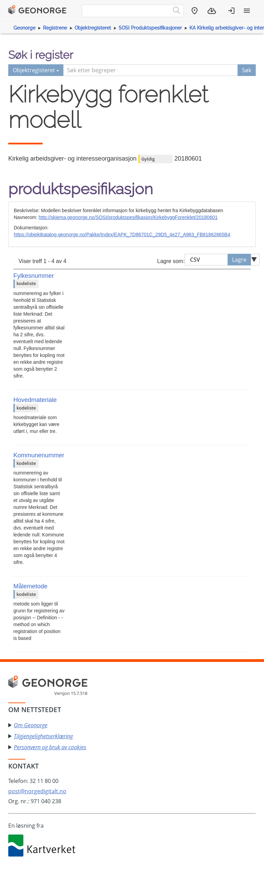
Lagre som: (171, 261)
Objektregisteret (93, 28)
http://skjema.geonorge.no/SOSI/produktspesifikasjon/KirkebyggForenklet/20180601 (128, 217)
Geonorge (24, 28)
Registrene (55, 28)
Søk (246, 70)
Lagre (239, 259)
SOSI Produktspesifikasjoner (150, 28)
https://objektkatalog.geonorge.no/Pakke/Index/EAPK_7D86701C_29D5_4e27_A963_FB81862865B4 (122, 234)
